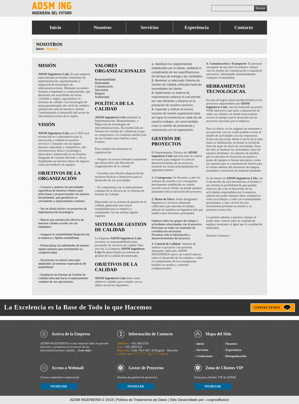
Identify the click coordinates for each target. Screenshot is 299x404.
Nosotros (102, 27)
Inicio (55, 27)
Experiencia (197, 27)
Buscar (260, 8)
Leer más (84, 350)
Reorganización (234, 356)
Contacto (243, 27)
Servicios (149, 27)
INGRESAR (59, 386)
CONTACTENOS (267, 307)
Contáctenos (203, 356)
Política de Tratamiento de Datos (141, 400)
